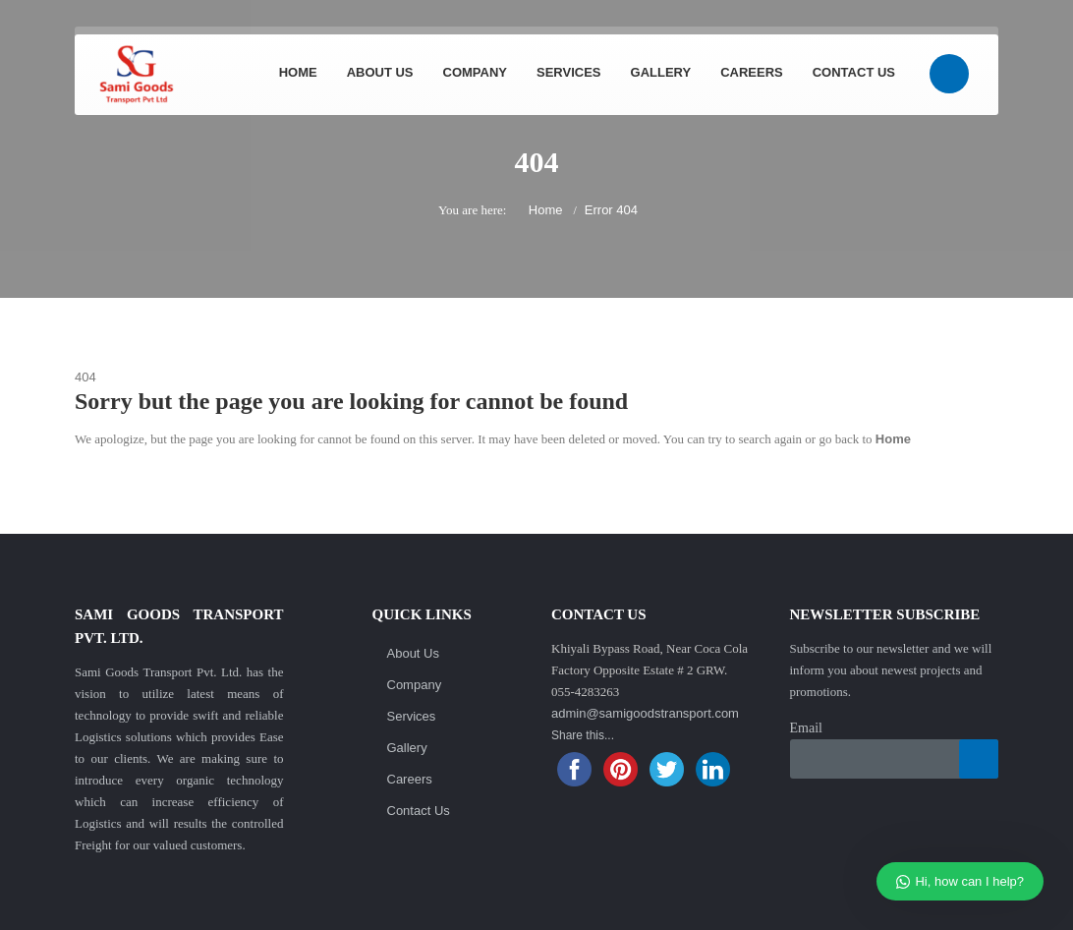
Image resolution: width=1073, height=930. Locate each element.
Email (806, 728)
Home (298, 72)
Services (568, 72)
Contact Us (854, 72)
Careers (751, 72)
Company (475, 72)
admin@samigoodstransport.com (645, 713)
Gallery (661, 72)
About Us (380, 72)
